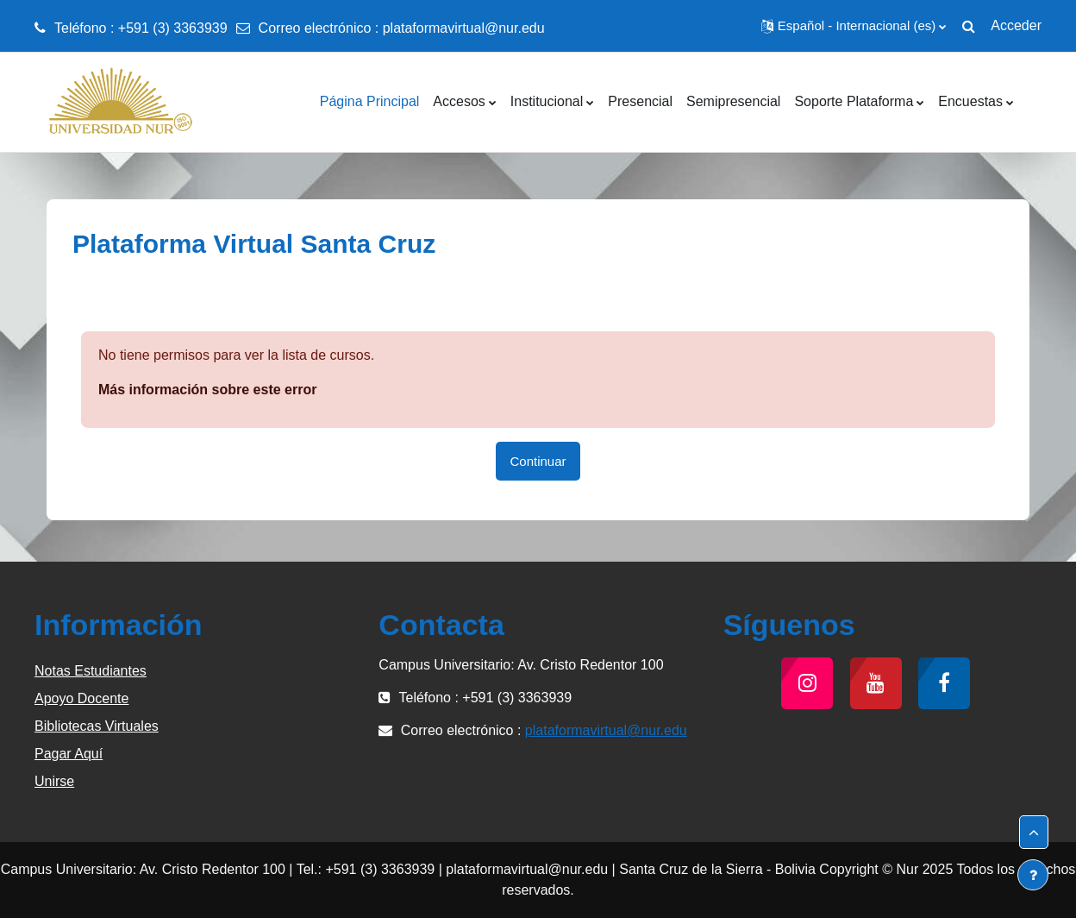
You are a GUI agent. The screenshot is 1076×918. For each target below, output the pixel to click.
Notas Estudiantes (90, 670)
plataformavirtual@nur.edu (464, 28)
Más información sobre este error (207, 389)
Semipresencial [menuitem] (733, 101)
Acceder (1016, 25)
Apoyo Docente (81, 698)
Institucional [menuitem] (547, 101)
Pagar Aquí (68, 753)
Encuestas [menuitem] (970, 101)
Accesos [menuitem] (459, 101)
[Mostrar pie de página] (1032, 874)
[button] (853, 26)
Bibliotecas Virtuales (96, 726)
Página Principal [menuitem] (370, 101)
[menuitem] (1028, 102)
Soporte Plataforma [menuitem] (853, 101)
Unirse (54, 781)
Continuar (538, 461)
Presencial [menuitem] (640, 101)
